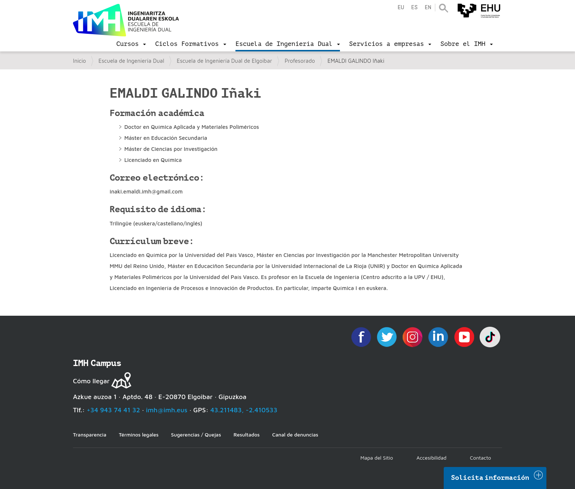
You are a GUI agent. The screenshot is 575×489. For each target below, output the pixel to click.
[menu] (131, 44)
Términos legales (138, 434)
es (414, 7)
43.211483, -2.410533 (244, 410)
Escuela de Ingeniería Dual (131, 61)
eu (401, 7)
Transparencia (89, 434)
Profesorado (300, 61)
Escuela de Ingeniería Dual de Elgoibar (224, 61)
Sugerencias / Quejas (196, 434)
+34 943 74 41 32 (113, 410)
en (428, 7)
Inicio (79, 61)
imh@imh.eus (166, 410)
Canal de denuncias (295, 434)
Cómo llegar (91, 381)
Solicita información (490, 477)
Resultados (247, 434)
